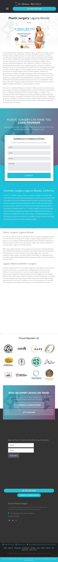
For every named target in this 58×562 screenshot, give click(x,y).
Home (5, 548)
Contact (48, 548)
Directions (25, 550)
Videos (43, 548)
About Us (10, 548)
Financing (33, 548)
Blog (38, 548)
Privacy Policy (33, 550)
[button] (7, 9)
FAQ (53, 548)
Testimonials (25, 548)
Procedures (17, 548)
